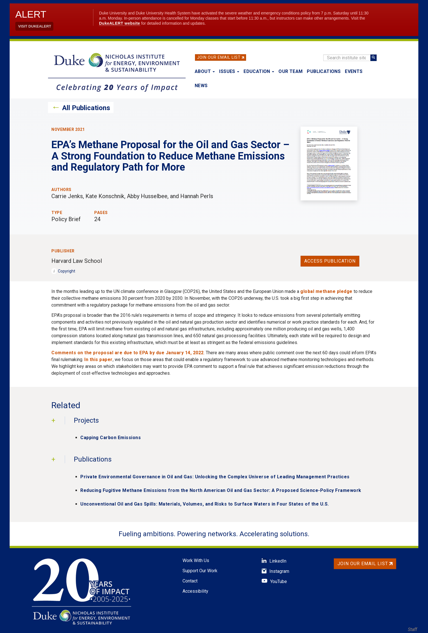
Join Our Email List (219, 57)
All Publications (86, 108)
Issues (229, 71)
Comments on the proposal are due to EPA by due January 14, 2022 (127, 352)
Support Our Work (199, 570)
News (201, 85)
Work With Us (195, 560)
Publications (324, 71)
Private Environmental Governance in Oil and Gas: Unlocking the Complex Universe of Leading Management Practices (215, 476)
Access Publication (330, 261)
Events (353, 71)
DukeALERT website (119, 23)
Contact (190, 581)
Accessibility (195, 591)
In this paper (98, 359)
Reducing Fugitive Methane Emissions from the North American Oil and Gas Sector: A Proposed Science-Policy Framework (220, 490)
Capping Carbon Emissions (110, 437)
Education (259, 71)
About (205, 71)
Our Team (290, 71)
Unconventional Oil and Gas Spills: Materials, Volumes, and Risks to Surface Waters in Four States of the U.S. (204, 504)
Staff (412, 629)
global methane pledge (326, 291)
